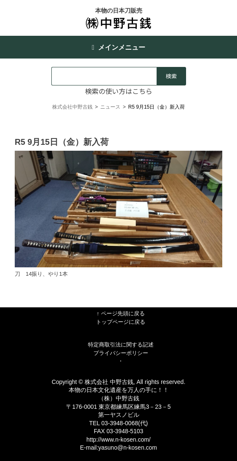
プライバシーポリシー (120, 353)
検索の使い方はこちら (118, 91)
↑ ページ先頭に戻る (120, 313)
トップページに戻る (120, 322)
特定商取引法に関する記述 (121, 344)
